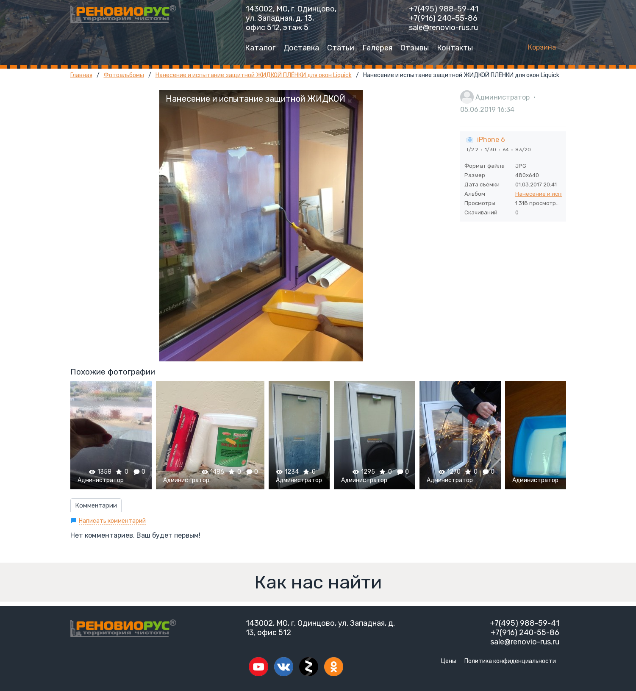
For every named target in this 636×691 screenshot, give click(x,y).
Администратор (502, 97)
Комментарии (96, 505)
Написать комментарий (112, 520)
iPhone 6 (491, 140)
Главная (81, 75)
